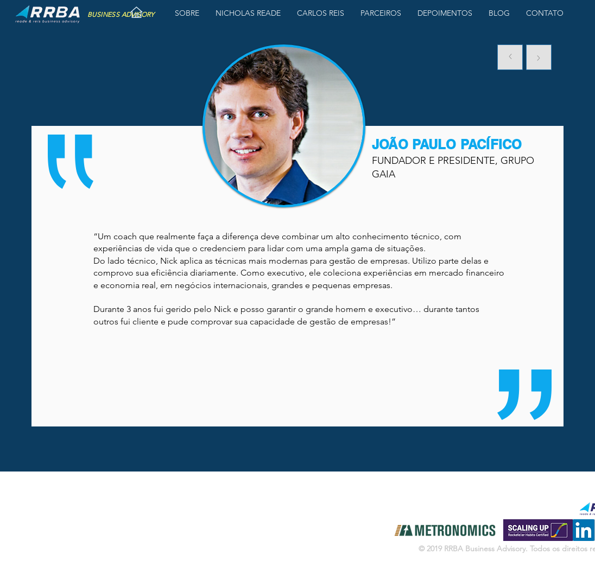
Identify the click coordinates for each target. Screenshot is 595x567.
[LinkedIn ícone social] (583, 530)
